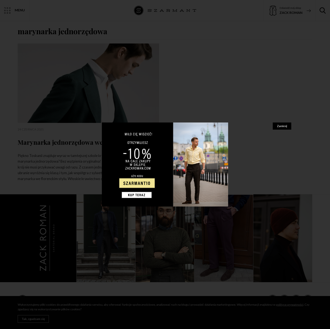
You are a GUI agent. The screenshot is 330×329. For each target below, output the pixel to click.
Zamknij (282, 126)
